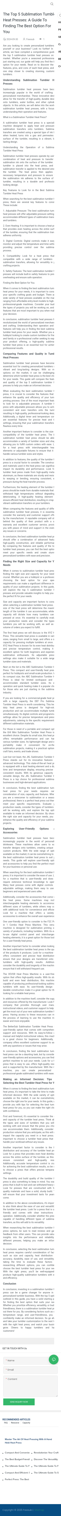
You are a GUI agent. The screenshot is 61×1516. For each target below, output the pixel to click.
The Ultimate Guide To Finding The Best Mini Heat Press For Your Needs (17, 1466)
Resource (15, 1423)
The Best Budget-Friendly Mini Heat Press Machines (17, 1459)
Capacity (26, 1423)
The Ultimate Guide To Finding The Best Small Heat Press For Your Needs (46, 1466)
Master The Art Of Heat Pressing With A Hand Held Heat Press (28, 1441)
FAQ (6, 1423)
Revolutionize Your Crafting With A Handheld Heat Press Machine (46, 1453)
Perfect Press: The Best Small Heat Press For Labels (17, 1479)
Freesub (27, 1510)
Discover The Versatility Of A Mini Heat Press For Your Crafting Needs (46, 1459)
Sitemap (39, 1510)
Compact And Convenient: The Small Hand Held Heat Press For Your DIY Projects (17, 1453)
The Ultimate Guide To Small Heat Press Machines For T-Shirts (46, 1473)
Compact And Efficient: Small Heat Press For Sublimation (17, 1473)
